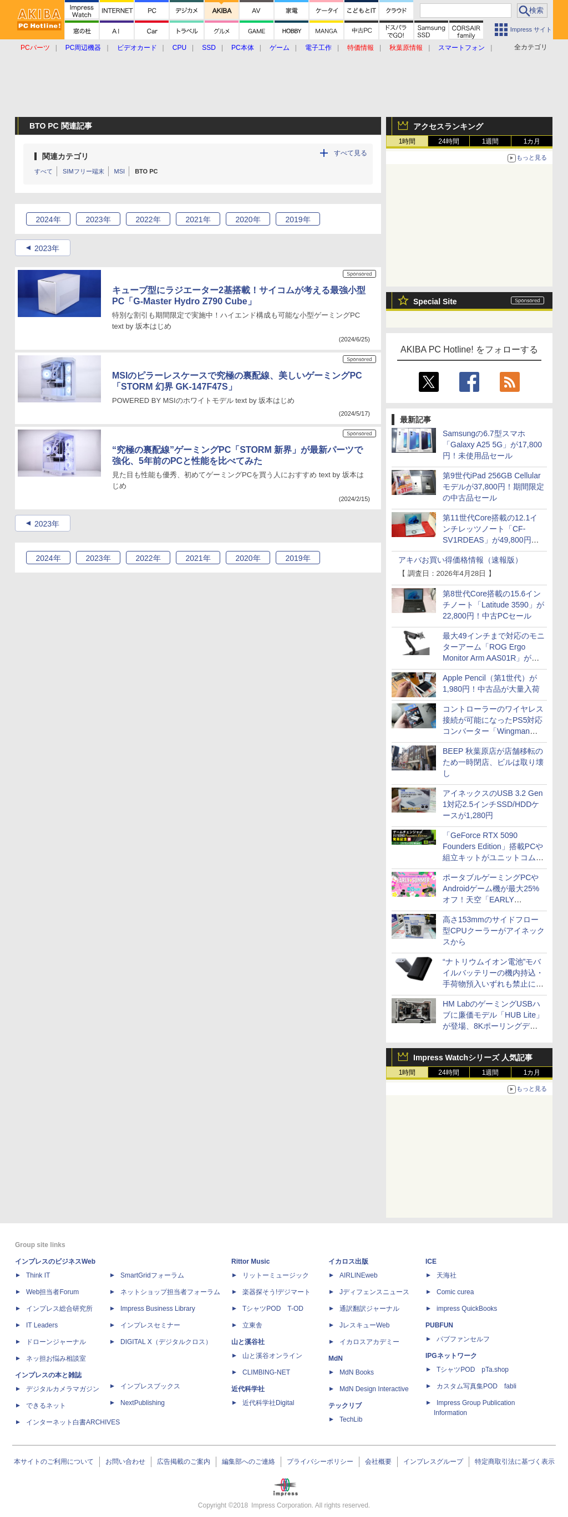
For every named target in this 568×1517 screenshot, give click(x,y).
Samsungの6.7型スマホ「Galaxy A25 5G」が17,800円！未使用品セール (492, 444)
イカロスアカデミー (369, 1342)
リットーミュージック (275, 1275)
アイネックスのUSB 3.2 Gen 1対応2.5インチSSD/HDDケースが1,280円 (493, 804)
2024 (48, 219)
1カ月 (532, 141)
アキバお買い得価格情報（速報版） (460, 559)
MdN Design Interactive (374, 1389)
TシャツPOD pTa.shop (473, 1369)
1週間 (490, 141)
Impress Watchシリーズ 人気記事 (472, 1057)
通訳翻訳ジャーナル (369, 1308)
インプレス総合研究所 (59, 1308)
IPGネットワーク (451, 1356)
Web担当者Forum (52, 1292)
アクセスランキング (448, 126)
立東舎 (252, 1325)
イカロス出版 (348, 1261)
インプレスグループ (433, 1461)
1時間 (407, 141)
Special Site (435, 301)
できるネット (46, 1405)
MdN (335, 1358)
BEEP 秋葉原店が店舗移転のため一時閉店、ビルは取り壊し (493, 762)
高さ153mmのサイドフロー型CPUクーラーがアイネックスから (494, 930)
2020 (247, 219)
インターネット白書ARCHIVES (73, 1422)
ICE (431, 1261)
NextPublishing (142, 1403)
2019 (297, 219)
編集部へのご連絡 (248, 1461)
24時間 (448, 141)
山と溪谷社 (248, 1342)
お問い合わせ (125, 1461)
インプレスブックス (150, 1386)
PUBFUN (439, 1325)
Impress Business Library (157, 1308)
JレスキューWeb (364, 1325)
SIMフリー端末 (83, 171)
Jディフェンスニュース (374, 1292)
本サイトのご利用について (54, 1461)
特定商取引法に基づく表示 (515, 1461)
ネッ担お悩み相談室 (56, 1358)
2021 (197, 219)
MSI (119, 171)
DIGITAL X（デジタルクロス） (166, 1342)
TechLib (350, 1419)
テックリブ (345, 1405)
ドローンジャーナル (56, 1342)
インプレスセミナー (150, 1325)
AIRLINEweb (358, 1275)
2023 (97, 219)
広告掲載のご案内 (183, 1461)
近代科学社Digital (268, 1403)
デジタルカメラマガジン (62, 1389)
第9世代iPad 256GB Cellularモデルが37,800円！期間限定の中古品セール (493, 486)
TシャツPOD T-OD (272, 1308)
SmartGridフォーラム (152, 1275)
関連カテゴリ (65, 156)
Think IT (38, 1275)
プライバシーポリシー (320, 1461)
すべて (43, 171)
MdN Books (356, 1372)
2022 (147, 219)
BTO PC (146, 171)
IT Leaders (42, 1325)
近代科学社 (248, 1389)
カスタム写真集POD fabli (476, 1386)
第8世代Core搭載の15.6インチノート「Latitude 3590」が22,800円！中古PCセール (493, 604)
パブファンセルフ (463, 1339)
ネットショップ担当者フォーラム (170, 1292)
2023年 (46, 248)
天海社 (447, 1275)
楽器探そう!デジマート (276, 1292)
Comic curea (455, 1292)
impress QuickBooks (467, 1308)
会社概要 (378, 1461)
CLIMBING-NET (266, 1372)
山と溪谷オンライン (272, 1356)
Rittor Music (250, 1261)
